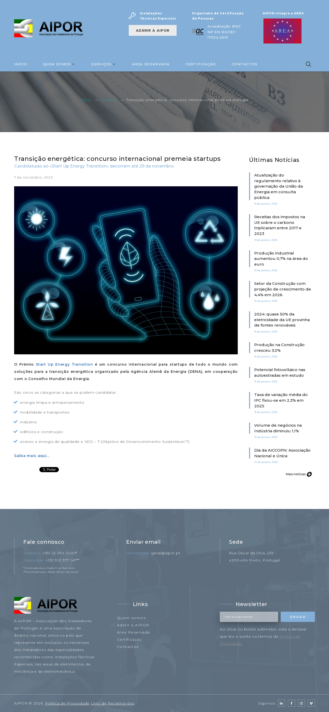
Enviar (298, 617)
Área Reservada (151, 64)
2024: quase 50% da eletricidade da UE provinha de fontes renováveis (282, 320)
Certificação (201, 64)
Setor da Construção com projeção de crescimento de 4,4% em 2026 (282, 289)
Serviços (101, 64)
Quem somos (131, 618)
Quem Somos (57, 64)
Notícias (109, 100)
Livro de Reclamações (112, 703)
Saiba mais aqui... (32, 455)
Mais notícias (298, 474)
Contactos (245, 64)
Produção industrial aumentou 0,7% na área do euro (281, 259)
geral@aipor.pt (165, 553)
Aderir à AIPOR (152, 30)
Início (20, 64)
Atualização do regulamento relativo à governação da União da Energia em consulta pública (278, 186)
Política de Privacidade (67, 703)
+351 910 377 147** (62, 560)
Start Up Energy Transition (64, 364)
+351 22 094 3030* (59, 553)
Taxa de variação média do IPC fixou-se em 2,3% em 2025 (281, 400)
